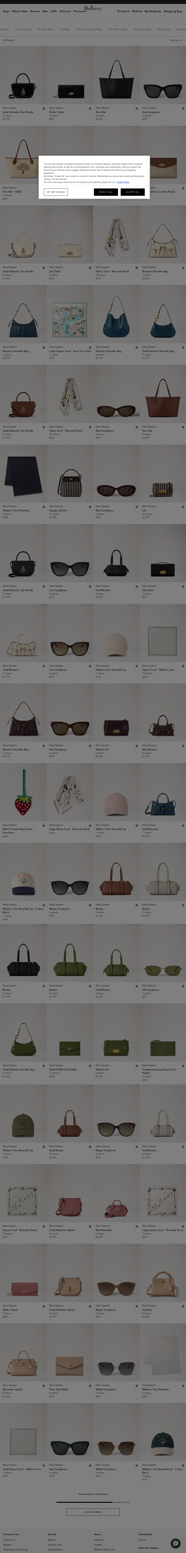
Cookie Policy (122, 182)
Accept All (133, 192)
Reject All (105, 192)
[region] (94, 177)
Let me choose (56, 192)
